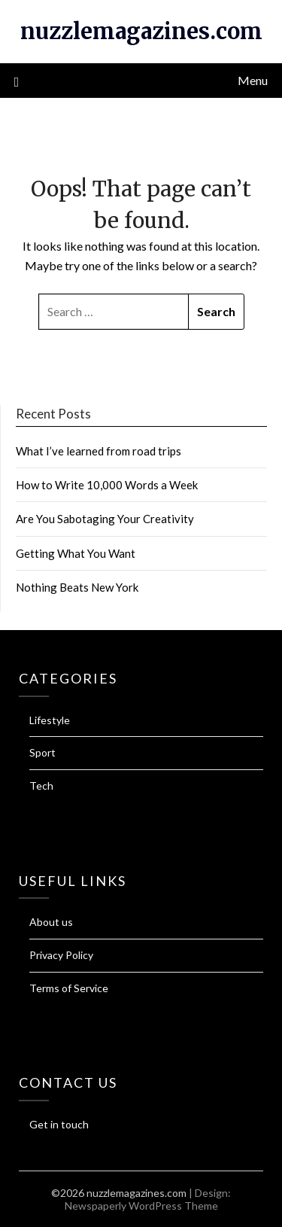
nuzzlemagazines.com (141, 31)
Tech (41, 785)
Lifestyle (49, 720)
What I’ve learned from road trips (98, 451)
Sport (42, 752)
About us (51, 921)
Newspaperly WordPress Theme (141, 1205)
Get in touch (59, 1124)
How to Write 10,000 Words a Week (107, 485)
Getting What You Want (75, 553)
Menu (253, 80)
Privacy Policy (61, 954)
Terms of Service (68, 988)
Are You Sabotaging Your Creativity (105, 518)
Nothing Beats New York (77, 587)
